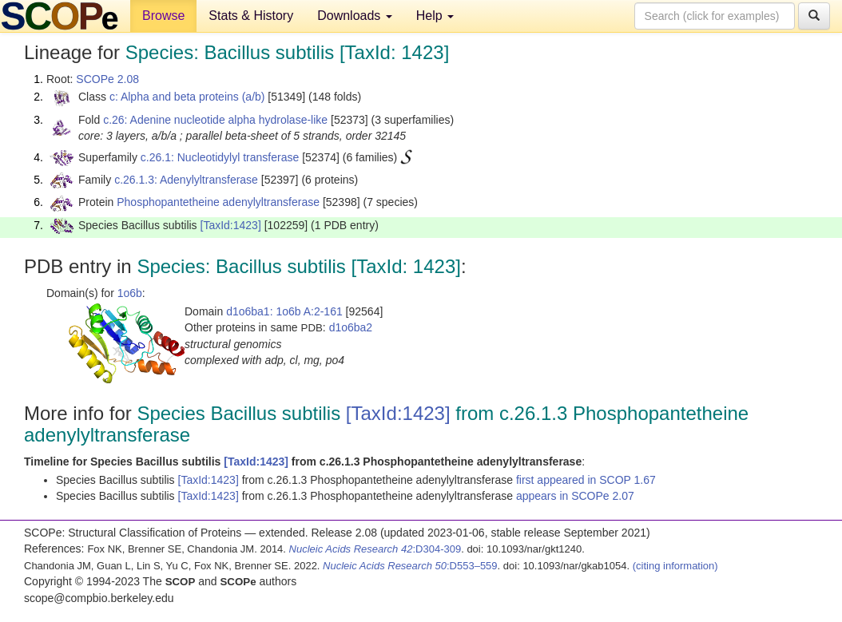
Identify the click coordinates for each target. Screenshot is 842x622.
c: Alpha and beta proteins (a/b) (187, 96)
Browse (163, 15)
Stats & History (251, 15)
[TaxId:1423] (231, 225)
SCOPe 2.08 (107, 79)
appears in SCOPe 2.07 (575, 495)
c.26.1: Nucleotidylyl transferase (220, 157)
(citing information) (675, 566)
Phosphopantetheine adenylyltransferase (218, 202)
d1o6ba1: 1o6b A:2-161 (284, 311)
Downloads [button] (354, 15)
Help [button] (435, 15)
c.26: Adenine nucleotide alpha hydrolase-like (215, 119)
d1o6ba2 (351, 327)
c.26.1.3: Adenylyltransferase (186, 179)
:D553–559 (410, 566)
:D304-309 (375, 549)
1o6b (129, 293)
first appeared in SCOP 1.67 (586, 479)
